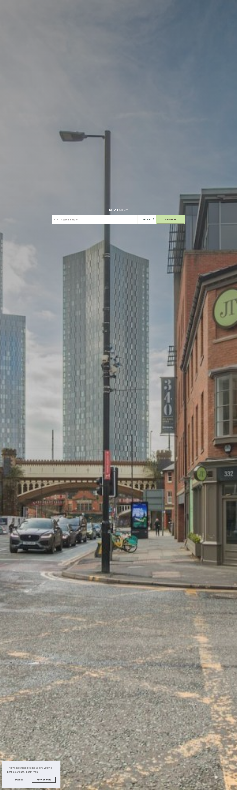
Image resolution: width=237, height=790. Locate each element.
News (211, 5)
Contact (216, 12)
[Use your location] (56, 219)
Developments (191, 12)
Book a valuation (156, 780)
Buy (17, 12)
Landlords (85, 12)
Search (170, 219)
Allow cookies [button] (44, 780)
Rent (35, 12)
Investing (165, 12)
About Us (199, 5)
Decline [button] (19, 780)
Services (58, 12)
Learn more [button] (32, 772)
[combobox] (99, 219)
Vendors (144, 12)
